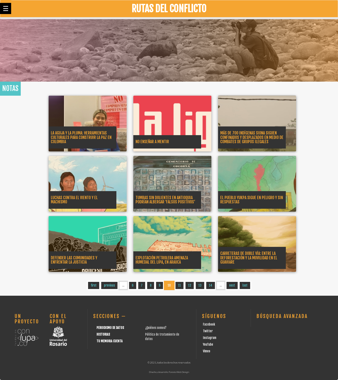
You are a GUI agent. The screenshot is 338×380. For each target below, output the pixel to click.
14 (210, 285)
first (94, 285)
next (232, 285)
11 (179, 285)
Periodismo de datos (110, 328)
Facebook (209, 324)
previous (109, 285)
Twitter (208, 331)
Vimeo (206, 351)
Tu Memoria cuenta (110, 341)
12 (189, 285)
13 (200, 285)
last (244, 285)
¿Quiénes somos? (155, 328)
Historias (103, 334)
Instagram (209, 338)
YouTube (208, 344)
